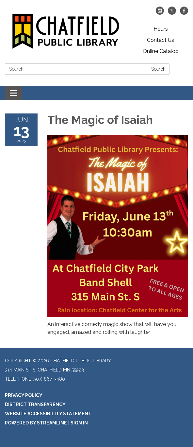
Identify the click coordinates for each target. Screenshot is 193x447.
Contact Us (160, 40)
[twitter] (172, 13)
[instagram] (160, 13)
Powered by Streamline (36, 422)
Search (158, 69)
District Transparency (35, 404)
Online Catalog (161, 51)
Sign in (79, 422)
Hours (160, 29)
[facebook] (184, 13)
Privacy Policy (23, 395)
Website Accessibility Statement (48, 413)
